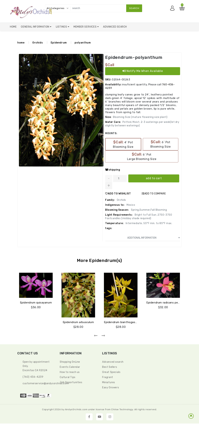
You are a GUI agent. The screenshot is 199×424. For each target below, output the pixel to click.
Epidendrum (59, 42)
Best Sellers (109, 367)
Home (13, 26)
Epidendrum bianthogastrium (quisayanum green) (136, 322)
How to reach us (70, 372)
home (20, 42)
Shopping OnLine (70, 361)
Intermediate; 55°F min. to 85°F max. (148, 223)
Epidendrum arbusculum (78, 322)
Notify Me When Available (142, 71)
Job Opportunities (71, 382)
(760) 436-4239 (33, 376)
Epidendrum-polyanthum (135, 57)
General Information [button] (35, 26)
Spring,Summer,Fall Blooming (148, 209)
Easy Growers (110, 387)
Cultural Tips (67, 377)
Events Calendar (70, 367)
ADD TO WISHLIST (118, 193)
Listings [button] (62, 26)
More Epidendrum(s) (99, 260)
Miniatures (108, 382)
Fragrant (107, 377)
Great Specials (111, 372)
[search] (105, 8)
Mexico (130, 204)
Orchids (37, 42)
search (134, 8)
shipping (112, 169)
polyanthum (83, 42)
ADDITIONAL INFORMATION (153, 238)
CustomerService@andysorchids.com (46, 383)
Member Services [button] (85, 26)
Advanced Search (115, 26)
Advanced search (113, 361)
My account (173, 9)
